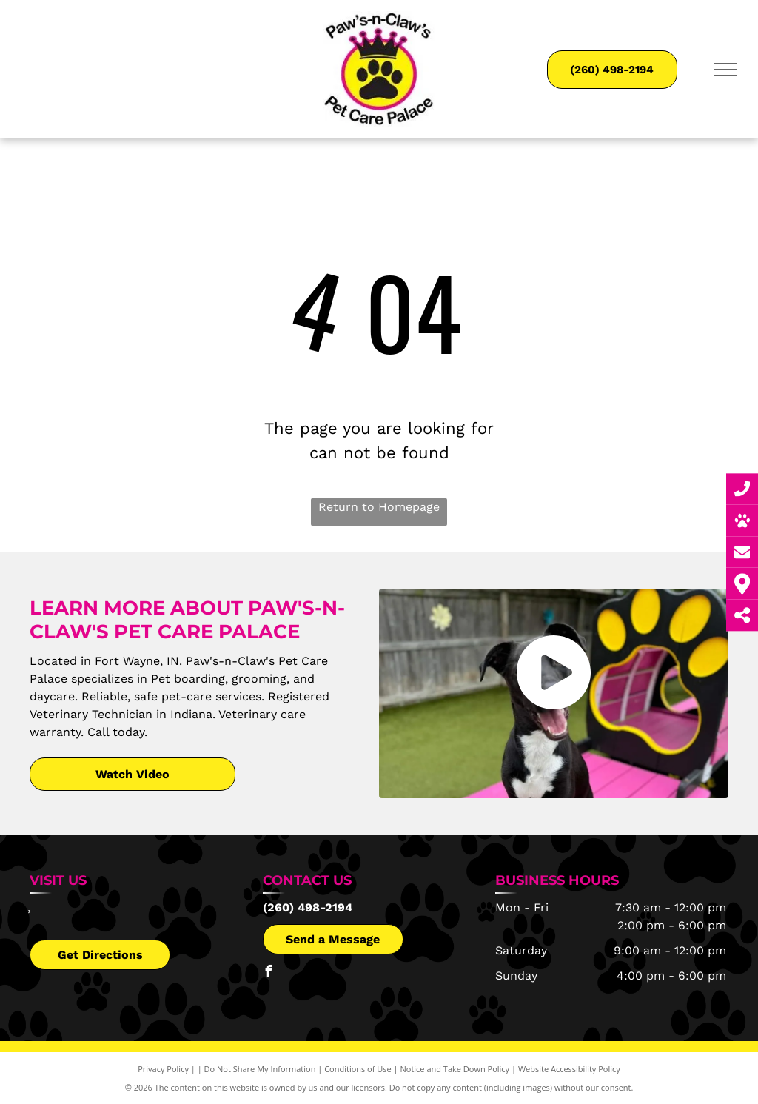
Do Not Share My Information (260, 1068)
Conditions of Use (358, 1068)
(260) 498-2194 (307, 907)
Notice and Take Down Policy (455, 1068)
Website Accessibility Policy (569, 1068)
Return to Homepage (379, 507)
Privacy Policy (163, 1068)
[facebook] (268, 973)
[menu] (725, 69)
